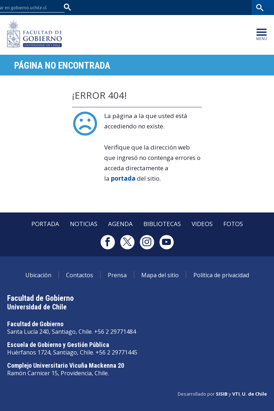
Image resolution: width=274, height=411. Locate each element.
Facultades (148, 7)
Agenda (120, 224)
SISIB (222, 394)
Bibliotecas (238, 7)
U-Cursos (185, 7)
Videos (202, 224)
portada (123, 178)
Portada (45, 224)
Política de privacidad (221, 275)
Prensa (117, 275)
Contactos (79, 275)
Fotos (233, 224)
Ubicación (38, 275)
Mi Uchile (210, 7)
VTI (236, 394)
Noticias (83, 224)
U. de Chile (254, 394)
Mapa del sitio (160, 275)
